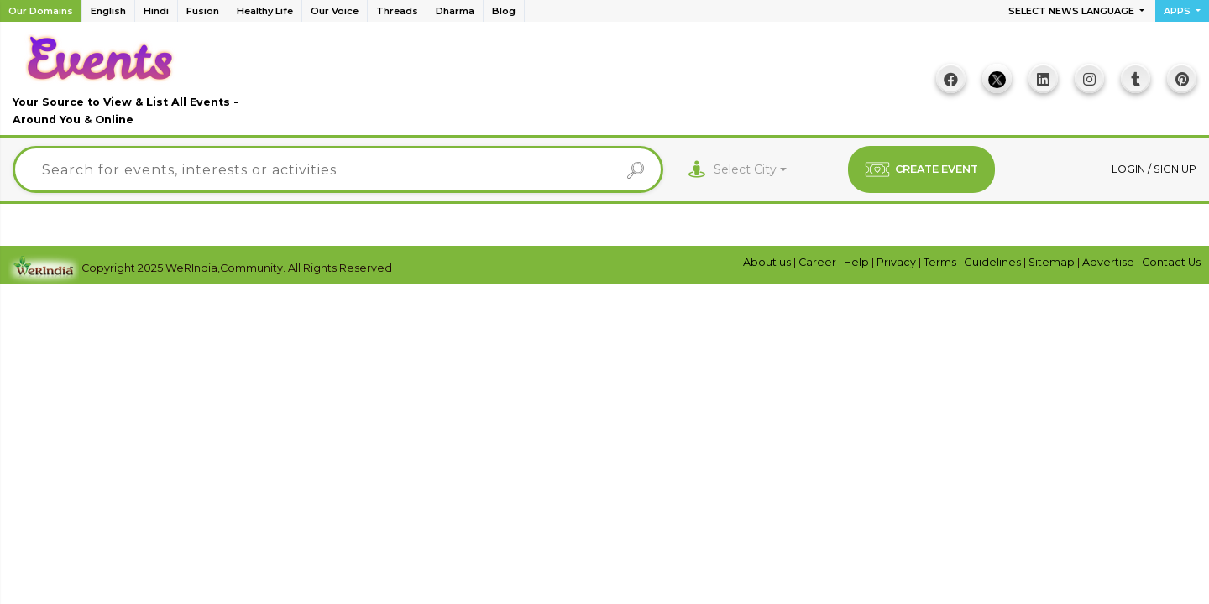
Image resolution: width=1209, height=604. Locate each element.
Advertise (1109, 262)
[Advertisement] (597, 84)
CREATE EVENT (921, 169)
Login (1130, 169)
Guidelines (993, 262)
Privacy (898, 262)
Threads (397, 11)
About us (768, 262)
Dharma (455, 11)
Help (857, 262)
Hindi (156, 11)
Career (818, 262)
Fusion (202, 11)
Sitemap (1052, 262)
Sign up (1175, 169)
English (108, 11)
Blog (504, 11)
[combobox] (750, 170)
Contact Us (1171, 262)
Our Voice (335, 11)
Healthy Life (265, 11)
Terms (941, 262)
